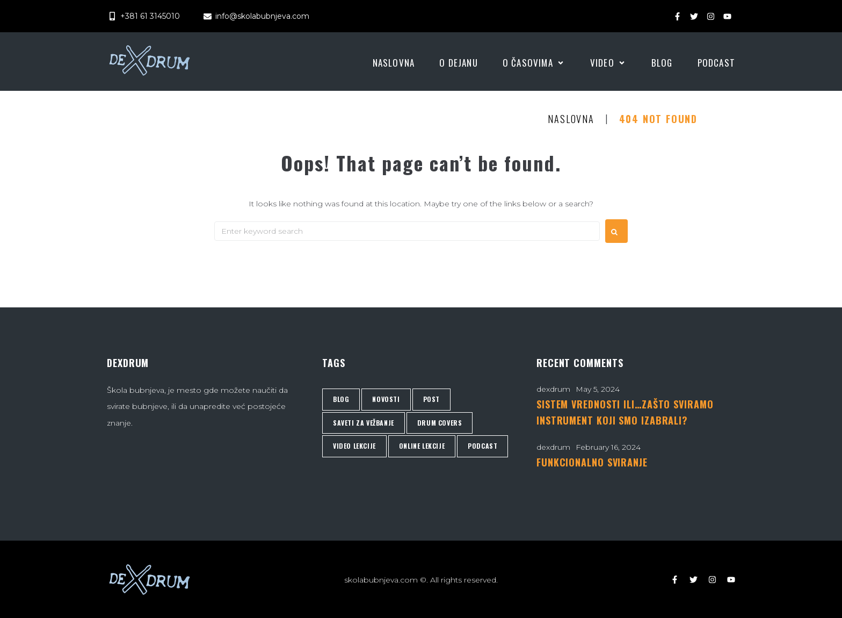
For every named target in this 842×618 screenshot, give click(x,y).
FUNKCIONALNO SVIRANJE (592, 462)
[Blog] (662, 63)
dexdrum (553, 389)
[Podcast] (716, 63)
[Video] (608, 63)
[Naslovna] (394, 63)
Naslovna (571, 119)
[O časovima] (534, 63)
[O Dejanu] (458, 63)
